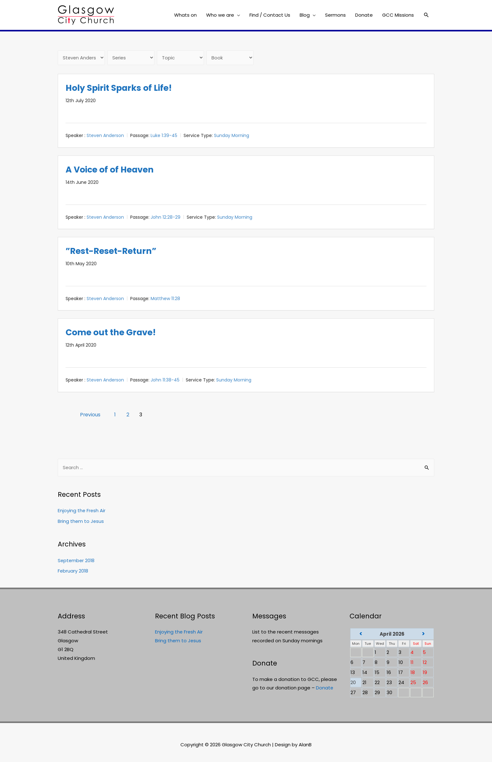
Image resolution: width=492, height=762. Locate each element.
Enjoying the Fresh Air (82, 511)
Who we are (220, 15)
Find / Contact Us (269, 15)
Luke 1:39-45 (164, 136)
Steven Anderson (105, 136)
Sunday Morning (231, 136)
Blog (305, 15)
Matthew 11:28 (165, 299)
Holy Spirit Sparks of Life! (122, 88)
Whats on (185, 15)
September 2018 (77, 560)
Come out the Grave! (114, 332)
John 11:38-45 (165, 380)
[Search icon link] (426, 15)
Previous (91, 414)
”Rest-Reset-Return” (113, 251)
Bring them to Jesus (81, 521)
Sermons (335, 15)
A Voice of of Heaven (112, 169)
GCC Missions (398, 15)
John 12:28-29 (165, 217)
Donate (364, 15)
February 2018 (73, 571)
